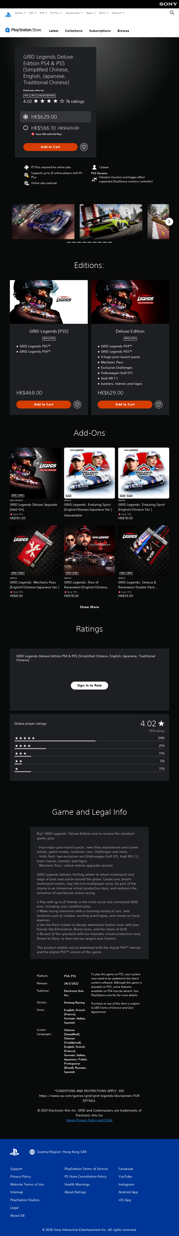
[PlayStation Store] (24, 25)
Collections (74, 26)
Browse (123, 26)
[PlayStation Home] (8, 13)
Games (19, 12)
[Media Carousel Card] (43, 217)
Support (116, 12)
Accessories (72, 12)
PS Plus (55, 12)
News (89, 12)
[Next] (169, 217)
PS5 (31, 12)
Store (102, 12)
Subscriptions (100, 26)
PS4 (42, 12)
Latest (53, 26)
